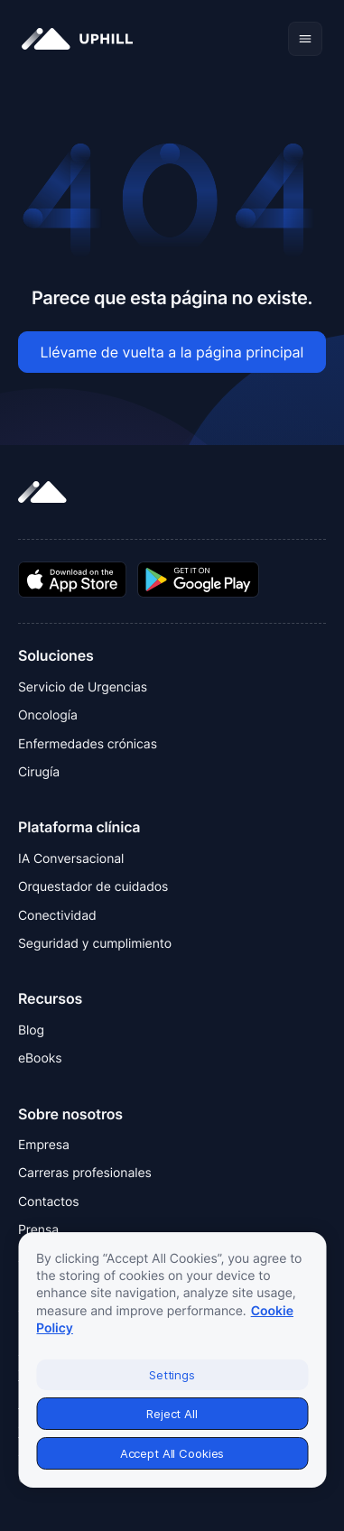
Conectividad (57, 915)
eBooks (39, 1058)
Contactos (48, 1202)
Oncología (48, 715)
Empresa (44, 1145)
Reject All (172, 1413)
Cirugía (39, 772)
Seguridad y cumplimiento (95, 943)
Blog (31, 1030)
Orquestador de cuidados (93, 887)
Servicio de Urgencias (82, 687)
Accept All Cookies (172, 1453)
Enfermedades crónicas (87, 744)
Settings (172, 1375)
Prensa (38, 1230)
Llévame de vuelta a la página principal (172, 352)
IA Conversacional (71, 859)
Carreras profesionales (85, 1173)
